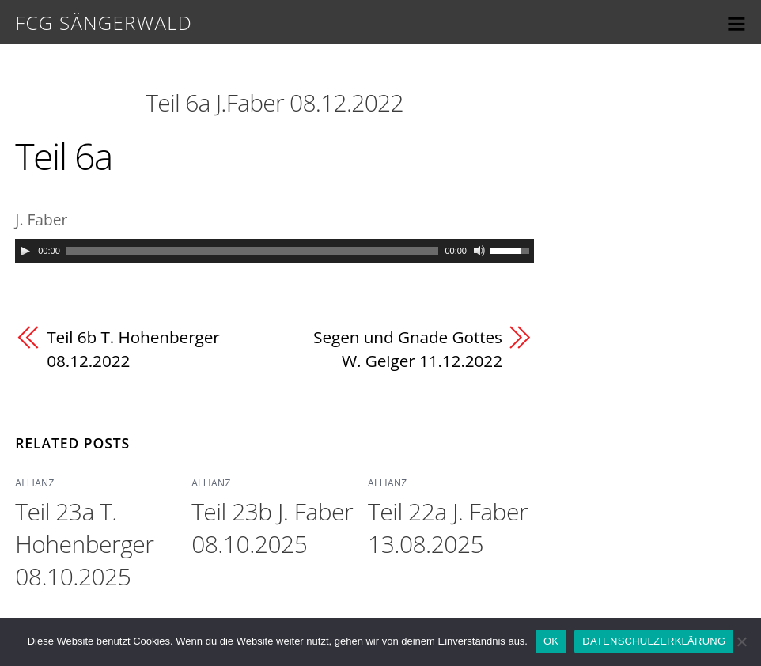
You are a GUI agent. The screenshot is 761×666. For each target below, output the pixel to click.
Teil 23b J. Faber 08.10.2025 (272, 527)
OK (550, 641)
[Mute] (479, 250)
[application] (274, 251)
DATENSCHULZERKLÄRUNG (653, 641)
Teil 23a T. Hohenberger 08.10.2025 (84, 543)
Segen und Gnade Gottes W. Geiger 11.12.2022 (407, 349)
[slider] (252, 251)
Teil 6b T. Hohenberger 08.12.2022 (133, 349)
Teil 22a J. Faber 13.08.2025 (448, 527)
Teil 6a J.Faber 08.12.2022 (274, 102)
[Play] (25, 250)
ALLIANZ (34, 483)
